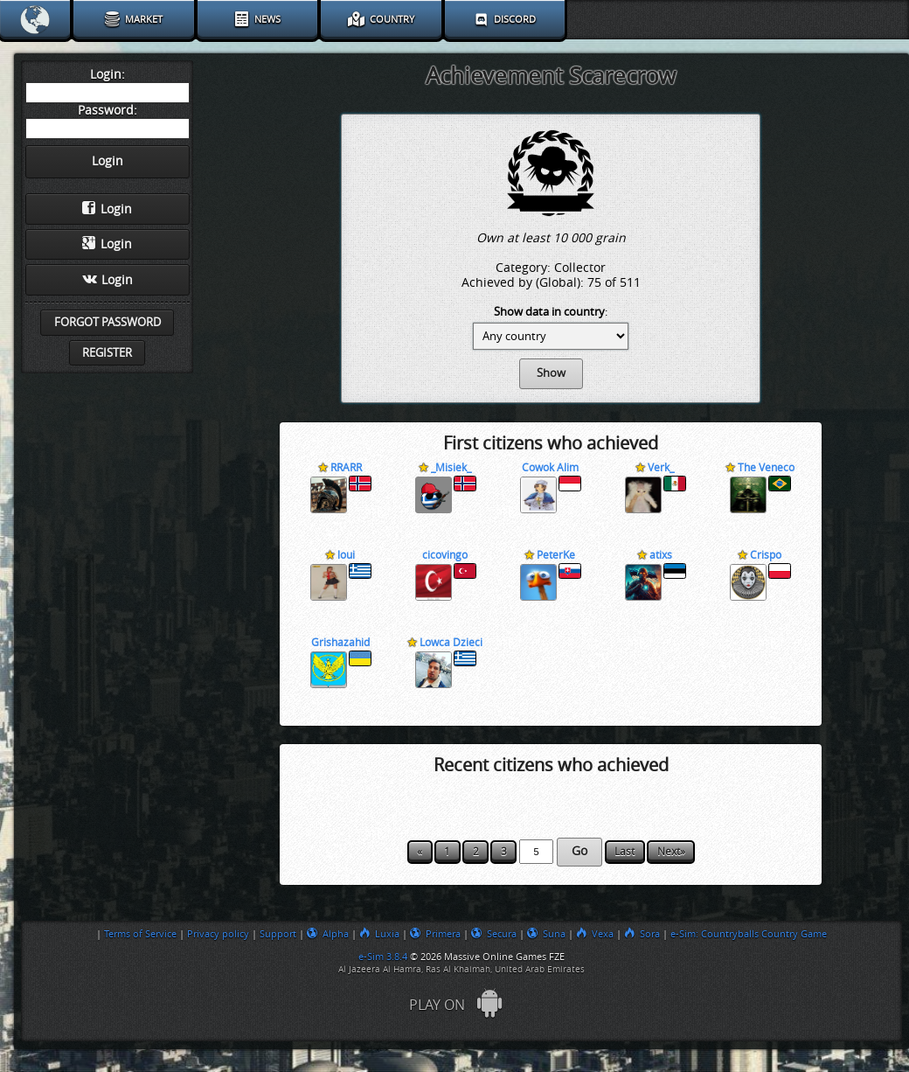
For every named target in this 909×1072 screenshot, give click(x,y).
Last (624, 852)
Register (107, 352)
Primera (435, 934)
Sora (642, 934)
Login (107, 209)
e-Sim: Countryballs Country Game (748, 934)
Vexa (595, 934)
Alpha (328, 934)
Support (278, 934)
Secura (494, 934)
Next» (671, 852)
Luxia (379, 934)
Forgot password (107, 322)
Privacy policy (218, 934)
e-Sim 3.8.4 (382, 956)
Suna (546, 934)
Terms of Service (140, 934)
